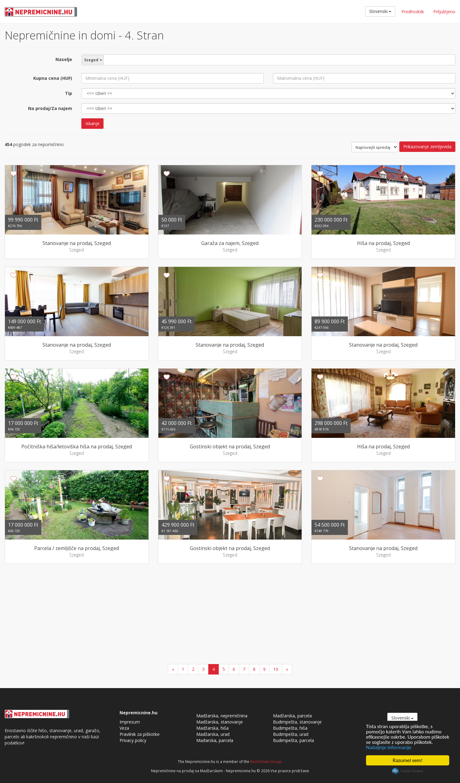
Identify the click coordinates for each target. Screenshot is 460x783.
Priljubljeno (444, 11)
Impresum (130, 722)
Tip (68, 93)
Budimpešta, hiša (290, 728)
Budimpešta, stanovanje (297, 722)
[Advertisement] (230, 615)
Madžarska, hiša (212, 728)
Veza (124, 728)
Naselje (63, 59)
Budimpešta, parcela (293, 740)
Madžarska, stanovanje (219, 722)
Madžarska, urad (213, 734)
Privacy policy (133, 740)
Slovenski (380, 11)
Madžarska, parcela (292, 716)
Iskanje (92, 123)
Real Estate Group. (266, 761)
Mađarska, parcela (214, 740)
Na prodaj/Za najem (50, 108)
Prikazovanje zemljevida (427, 146)
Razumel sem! (408, 760)
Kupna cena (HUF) (52, 78)
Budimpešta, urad (290, 734)
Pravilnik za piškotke (140, 734)
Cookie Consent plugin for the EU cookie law (407, 771)
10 (275, 669)
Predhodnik (412, 11)
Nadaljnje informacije (388, 747)
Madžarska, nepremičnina (221, 716)
